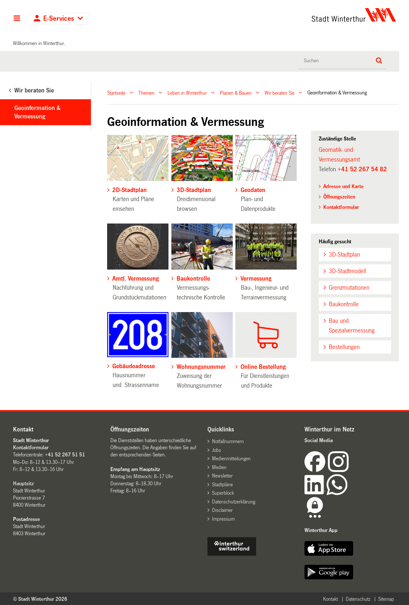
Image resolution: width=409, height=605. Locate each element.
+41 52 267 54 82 (362, 169)
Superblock (223, 493)
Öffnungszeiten (339, 197)
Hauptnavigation (16, 18)
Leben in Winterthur (187, 92)
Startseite (116, 92)
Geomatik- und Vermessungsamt (339, 155)
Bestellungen (344, 347)
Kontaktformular (341, 207)
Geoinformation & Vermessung (37, 112)
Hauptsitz (23, 483)
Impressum (223, 519)
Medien (219, 467)
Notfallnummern (228, 441)
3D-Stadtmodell (347, 271)
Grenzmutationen (349, 287)
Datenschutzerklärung (233, 501)
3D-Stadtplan (344, 254)
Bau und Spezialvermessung (352, 326)
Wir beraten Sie (279, 92)
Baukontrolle (344, 304)
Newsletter (222, 475)
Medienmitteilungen (231, 458)
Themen (146, 92)
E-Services (58, 18)
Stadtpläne (222, 484)
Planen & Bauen (236, 92)
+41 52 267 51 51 (65, 454)
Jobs (216, 450)
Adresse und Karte (343, 186)
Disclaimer (222, 510)
